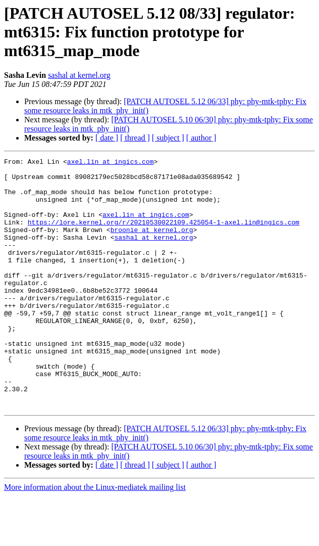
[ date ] (106, 137)
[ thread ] (135, 137)
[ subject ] (168, 137)
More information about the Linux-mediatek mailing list (95, 537)
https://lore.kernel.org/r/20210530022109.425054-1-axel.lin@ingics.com (163, 235)
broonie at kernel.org (152, 244)
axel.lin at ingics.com (110, 162)
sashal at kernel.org (79, 75)
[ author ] (201, 137)
